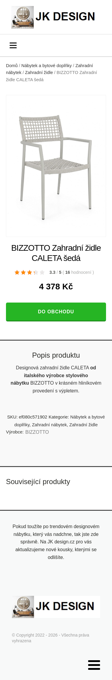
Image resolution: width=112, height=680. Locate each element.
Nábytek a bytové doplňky (47, 65)
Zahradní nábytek (49, 424)
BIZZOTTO (37, 432)
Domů (12, 65)
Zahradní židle (39, 72)
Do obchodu (56, 311)
